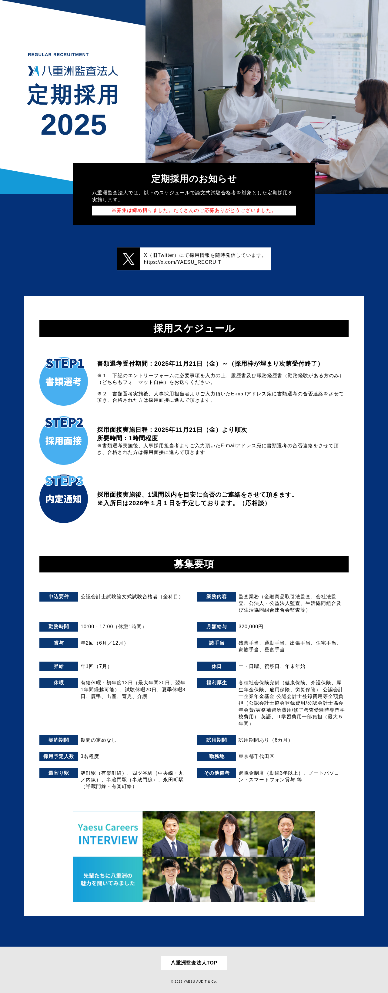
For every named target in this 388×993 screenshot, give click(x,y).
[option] (267, 97)
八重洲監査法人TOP (194, 962)
